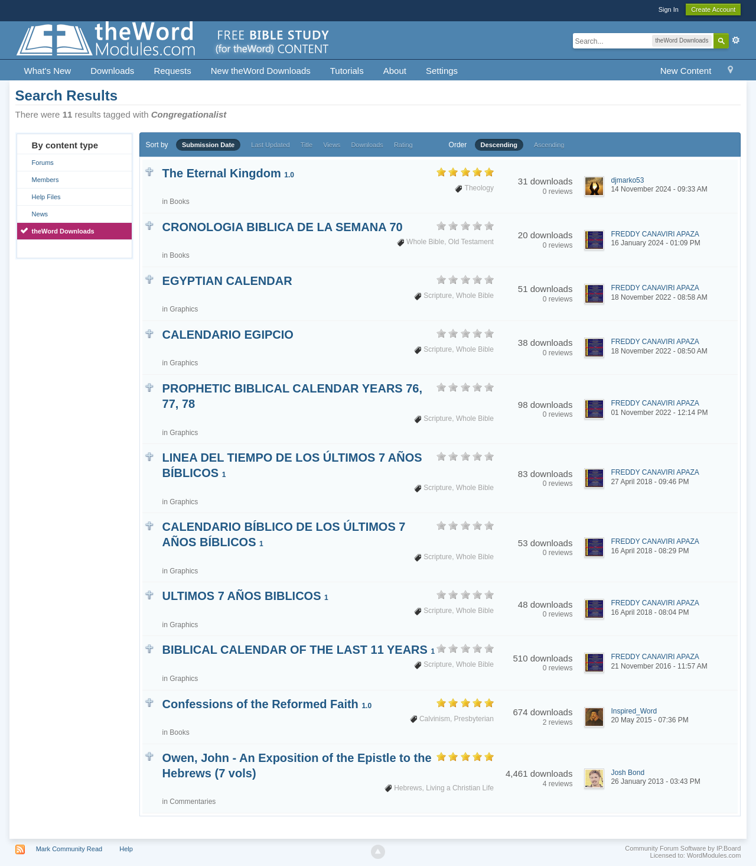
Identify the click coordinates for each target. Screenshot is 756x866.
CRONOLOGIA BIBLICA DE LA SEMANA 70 (282, 226)
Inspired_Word (634, 711)
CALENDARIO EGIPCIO (228, 334)
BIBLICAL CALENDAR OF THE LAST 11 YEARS (298, 649)
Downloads (112, 71)
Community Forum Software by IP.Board (683, 848)
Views (331, 144)
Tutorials (347, 71)
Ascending (549, 144)
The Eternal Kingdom (228, 173)
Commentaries (193, 801)
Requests (172, 71)
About (394, 71)
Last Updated (270, 144)
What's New (47, 71)
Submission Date (208, 144)
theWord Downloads (63, 231)
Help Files (46, 196)
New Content (686, 71)
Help (126, 848)
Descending (499, 144)
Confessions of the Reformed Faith (267, 704)
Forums (43, 162)
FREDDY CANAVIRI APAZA (655, 234)
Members (45, 179)
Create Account (713, 9)
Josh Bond (627, 772)
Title (306, 144)
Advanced (736, 40)
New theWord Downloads (261, 71)
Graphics (184, 309)
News (40, 214)
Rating (403, 144)
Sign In (669, 9)
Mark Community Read (69, 848)
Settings (442, 71)
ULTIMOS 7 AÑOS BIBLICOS (245, 595)
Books (179, 201)
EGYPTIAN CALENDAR (227, 280)
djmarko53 (627, 180)
